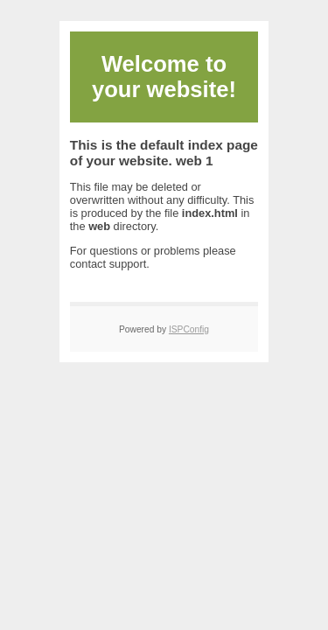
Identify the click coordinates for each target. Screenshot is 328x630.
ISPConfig (189, 329)
